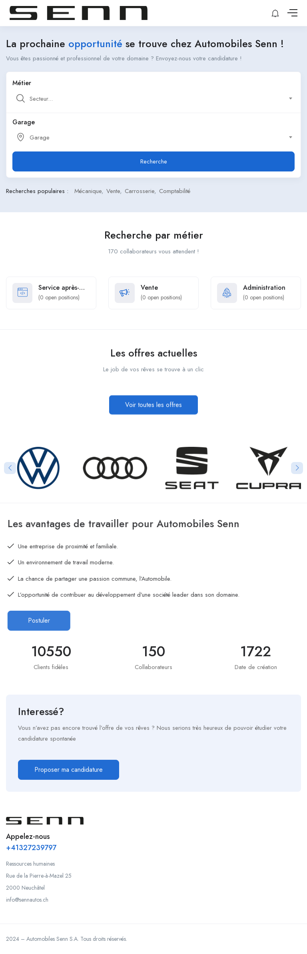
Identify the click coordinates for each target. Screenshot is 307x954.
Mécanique (88, 191)
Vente (113, 191)
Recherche (153, 161)
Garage (23, 122)
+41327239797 (31, 847)
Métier (21, 83)
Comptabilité (174, 191)
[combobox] (158, 99)
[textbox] (153, 98)
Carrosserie (139, 191)
